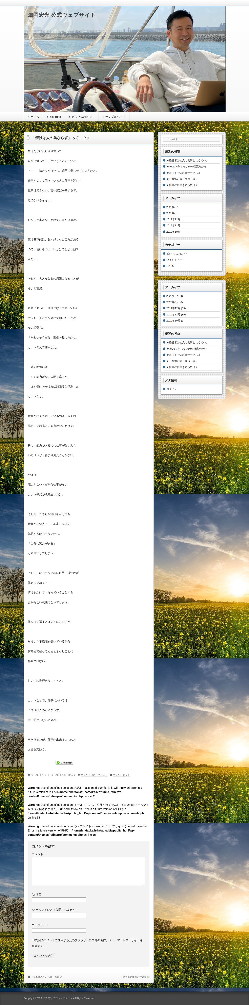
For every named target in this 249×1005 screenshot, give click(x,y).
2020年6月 (172, 207)
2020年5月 (172, 213)
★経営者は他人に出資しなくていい (187, 160)
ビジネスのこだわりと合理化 (46, 977)
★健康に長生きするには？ (182, 185)
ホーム (34, 116)
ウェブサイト (40, 925)
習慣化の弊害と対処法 (134, 977)
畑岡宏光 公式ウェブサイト (62, 15)
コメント (37, 854)
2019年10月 (173, 231)
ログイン (171, 389)
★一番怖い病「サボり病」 (182, 178)
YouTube (55, 116)
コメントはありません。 (94, 775)
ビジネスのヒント (83, 116)
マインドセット (121, 775)
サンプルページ (115, 116)
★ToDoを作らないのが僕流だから (186, 166)
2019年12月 (173, 219)
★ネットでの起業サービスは (183, 172)
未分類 (170, 265)
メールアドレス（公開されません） (55, 909)
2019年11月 (173, 225)
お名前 (36, 894)
